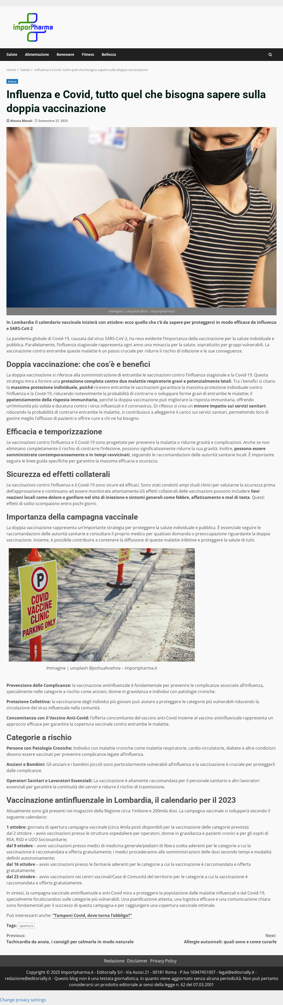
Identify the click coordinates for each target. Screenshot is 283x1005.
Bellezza (109, 54)
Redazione (114, 961)
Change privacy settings (23, 1000)
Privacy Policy (163, 961)
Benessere (65, 54)
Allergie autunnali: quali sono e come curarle (209, 938)
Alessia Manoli (21, 121)
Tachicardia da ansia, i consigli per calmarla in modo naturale (74, 938)
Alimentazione (37, 54)
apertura (26, 925)
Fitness (88, 54)
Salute (11, 54)
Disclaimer (137, 961)
